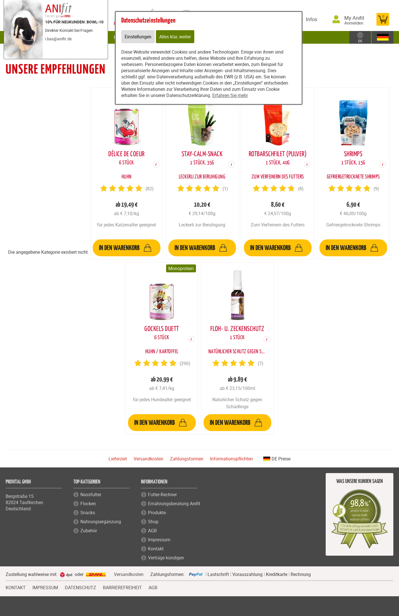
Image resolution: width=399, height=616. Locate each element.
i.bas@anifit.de (58, 38)
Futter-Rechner (162, 494)
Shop (153, 521)
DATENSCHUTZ (80, 586)
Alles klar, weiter (175, 37)
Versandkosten (148, 459)
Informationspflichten (231, 459)
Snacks (87, 512)
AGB (152, 530)
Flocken (88, 503)
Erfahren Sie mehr (230, 95)
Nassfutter (90, 494)
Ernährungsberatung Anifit (174, 503)
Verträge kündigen (166, 558)
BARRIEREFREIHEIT (122, 586)
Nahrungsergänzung (100, 521)
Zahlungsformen (186, 459)
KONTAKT (16, 586)
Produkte (157, 512)
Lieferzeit (118, 459)
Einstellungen (138, 37)
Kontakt (156, 549)
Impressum (159, 539)
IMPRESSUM (45, 586)
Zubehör (88, 530)
